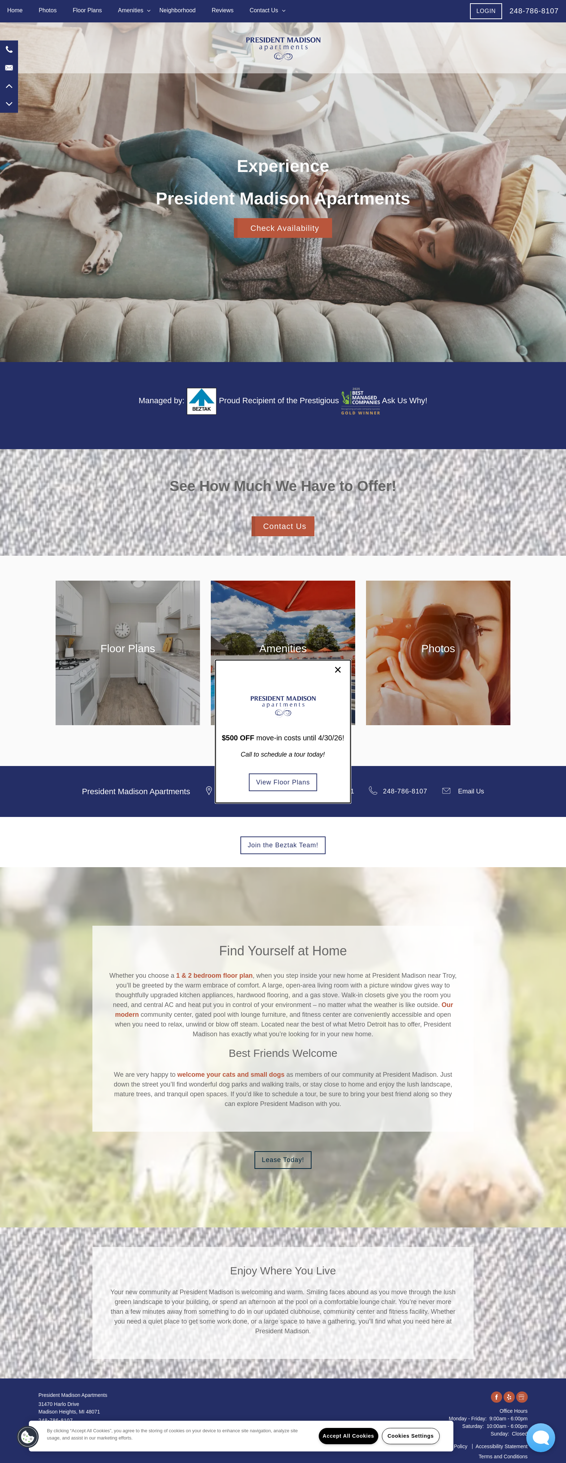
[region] (241, 1436)
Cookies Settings (410, 1436)
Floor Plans (87, 10)
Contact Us (263, 10)
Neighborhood (177, 10)
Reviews (222, 10)
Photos (48, 10)
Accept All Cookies (348, 1436)
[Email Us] (9, 68)
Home (15, 10)
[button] (486, 11)
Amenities (130, 10)
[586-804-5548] (9, 49)
